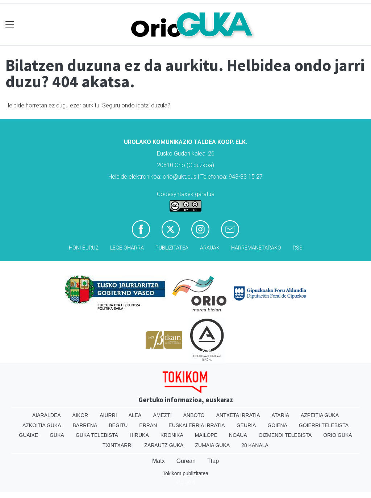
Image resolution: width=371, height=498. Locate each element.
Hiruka (139, 435)
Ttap (213, 461)
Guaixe (28, 435)
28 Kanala (254, 445)
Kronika (172, 435)
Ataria (280, 415)
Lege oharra (127, 248)
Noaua (238, 435)
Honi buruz (84, 248)
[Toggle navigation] (10, 24)
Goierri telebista (324, 425)
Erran (148, 425)
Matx (158, 461)
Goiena (277, 425)
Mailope (206, 435)
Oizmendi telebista (285, 435)
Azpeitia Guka (320, 415)
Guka (57, 435)
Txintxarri (118, 445)
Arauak (210, 248)
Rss (298, 248)
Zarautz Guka (163, 445)
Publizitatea (171, 248)
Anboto (194, 415)
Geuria (246, 425)
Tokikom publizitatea (185, 473)
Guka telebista (97, 435)
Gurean (186, 461)
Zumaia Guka (212, 445)
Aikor (80, 415)
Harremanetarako (256, 248)
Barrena (85, 425)
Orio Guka (337, 435)
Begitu (118, 425)
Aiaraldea (46, 415)
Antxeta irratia (238, 415)
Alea (135, 415)
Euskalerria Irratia (196, 425)
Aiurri (108, 415)
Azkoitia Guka (41, 425)
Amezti (162, 415)
